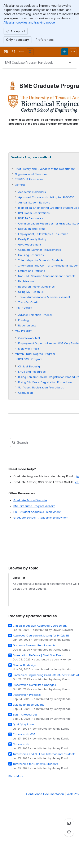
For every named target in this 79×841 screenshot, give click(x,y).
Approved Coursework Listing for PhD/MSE (46, 197)
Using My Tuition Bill (31, 292)
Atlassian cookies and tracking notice (29, 22)
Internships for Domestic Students (40, 260)
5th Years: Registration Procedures (41, 387)
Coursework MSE (29, 338)
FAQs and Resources (32, 372)
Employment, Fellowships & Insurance (43, 234)
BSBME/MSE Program (28, 359)
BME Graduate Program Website (34, 506)
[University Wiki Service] (21, 51)
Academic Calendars (32, 192)
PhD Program (23, 307)
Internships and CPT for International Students (44, 754)
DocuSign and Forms (31, 229)
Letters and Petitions (31, 271)
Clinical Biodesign (29, 366)
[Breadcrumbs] (29, 63)
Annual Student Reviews (34, 202)
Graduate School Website (30, 500)
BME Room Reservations (34, 213)
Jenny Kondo (61, 639)
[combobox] (25, 442)
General (20, 184)
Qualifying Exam (23, 724)
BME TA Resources (30, 218)
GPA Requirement (29, 244)
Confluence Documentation (45, 794)
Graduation (25, 393)
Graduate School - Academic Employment (40, 517)
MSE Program (23, 331)
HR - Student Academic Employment (37, 512)
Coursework (21, 744)
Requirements (27, 325)
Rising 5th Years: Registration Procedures (45, 382)
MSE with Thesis (29, 348)
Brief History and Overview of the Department (45, 169)
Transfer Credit (28, 302)
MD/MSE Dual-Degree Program (35, 354)
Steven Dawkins (63, 629)
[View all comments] (69, 823)
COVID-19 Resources (29, 179)
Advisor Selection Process (35, 315)
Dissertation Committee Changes (34, 685)
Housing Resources (31, 255)
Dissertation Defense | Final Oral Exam (38, 655)
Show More (15, 776)
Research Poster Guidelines (36, 286)
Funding (23, 320)
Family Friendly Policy (32, 239)
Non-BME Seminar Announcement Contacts (46, 276)
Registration (26, 281)
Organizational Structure (31, 174)
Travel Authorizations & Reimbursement (44, 297)
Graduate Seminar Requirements (39, 250)
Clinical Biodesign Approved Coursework (40, 625)
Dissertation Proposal (27, 694)
